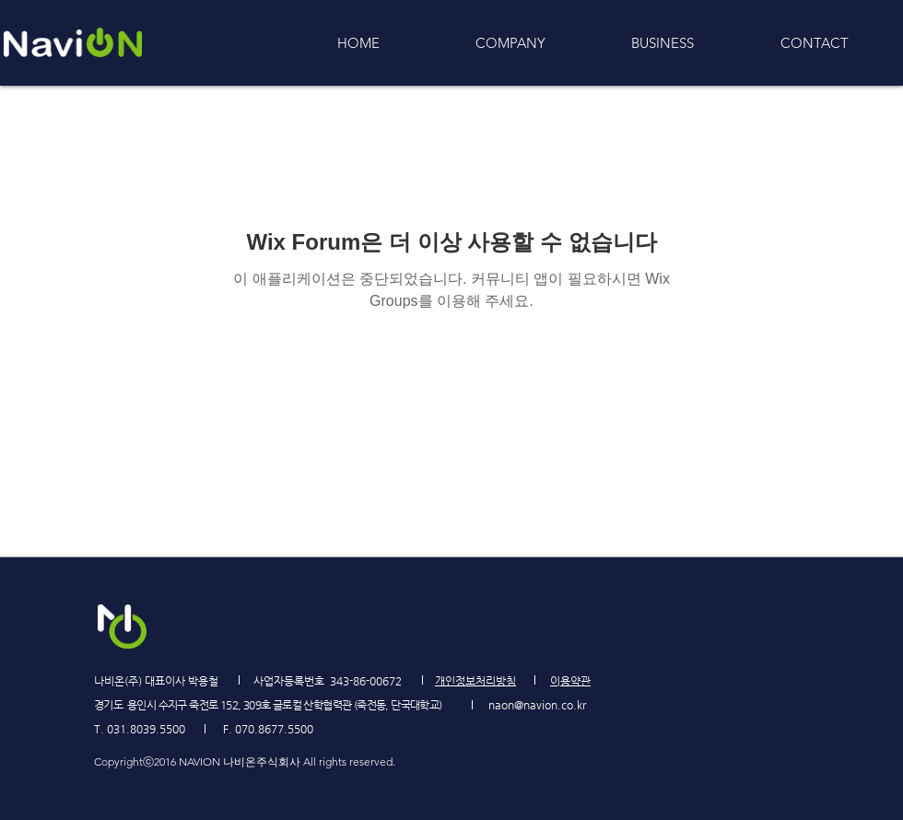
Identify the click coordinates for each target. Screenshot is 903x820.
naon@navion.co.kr (537, 704)
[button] (662, 43)
